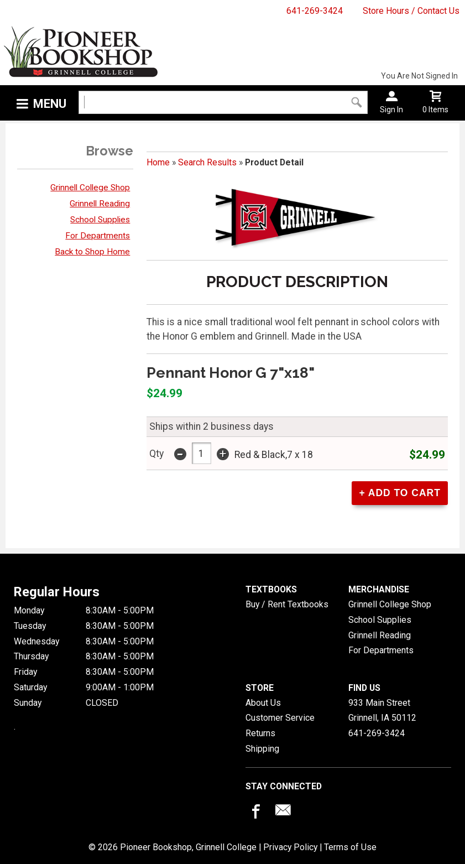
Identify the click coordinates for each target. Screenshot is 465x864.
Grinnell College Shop (90, 187)
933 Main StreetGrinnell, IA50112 (382, 710)
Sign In (391, 109)
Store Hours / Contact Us (411, 11)
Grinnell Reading (100, 204)
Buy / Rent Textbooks (286, 603)
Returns (260, 732)
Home (158, 162)
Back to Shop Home (92, 252)
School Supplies (100, 220)
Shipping (262, 748)
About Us (263, 702)
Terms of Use (350, 846)
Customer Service (280, 717)
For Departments (97, 236)
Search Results (207, 162)
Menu (49, 104)
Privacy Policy (290, 846)
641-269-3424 (314, 11)
